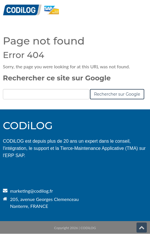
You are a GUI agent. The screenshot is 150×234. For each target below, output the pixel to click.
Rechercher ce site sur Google (57, 78)
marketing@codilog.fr (31, 191)
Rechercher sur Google (117, 94)
